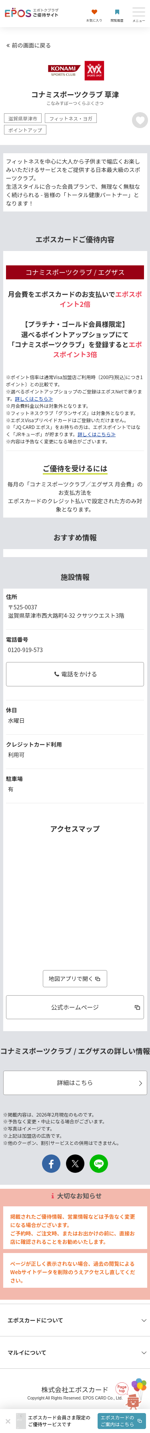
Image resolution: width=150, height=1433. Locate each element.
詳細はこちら (100, 1082)
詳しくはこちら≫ (34, 398)
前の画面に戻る (27, 45)
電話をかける (75, 674)
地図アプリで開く (75, 978)
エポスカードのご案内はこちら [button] (122, 1420)
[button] (87, 1421)
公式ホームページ (96, 1007)
